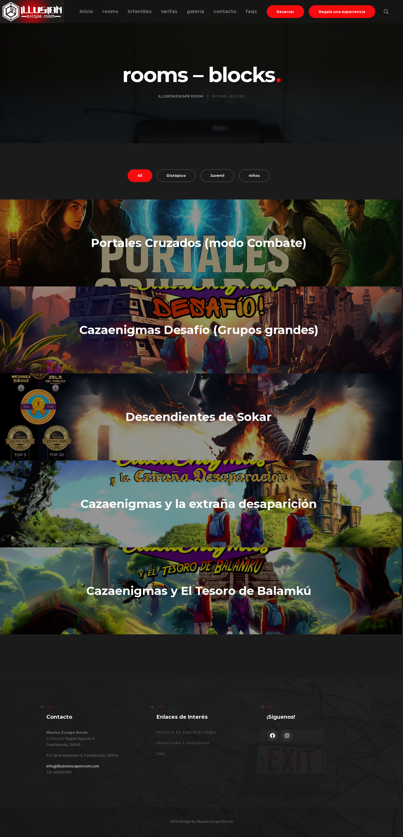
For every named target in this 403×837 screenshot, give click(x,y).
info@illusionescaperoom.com (72, 766)
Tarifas (169, 11)
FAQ (161, 754)
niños (254, 175)
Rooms (110, 11)
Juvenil (217, 175)
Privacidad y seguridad (183, 743)
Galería (195, 11)
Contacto (224, 11)
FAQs (251, 11)
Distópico (176, 175)
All (139, 175)
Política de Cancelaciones (186, 733)
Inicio (86, 11)
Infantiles (140, 11)
